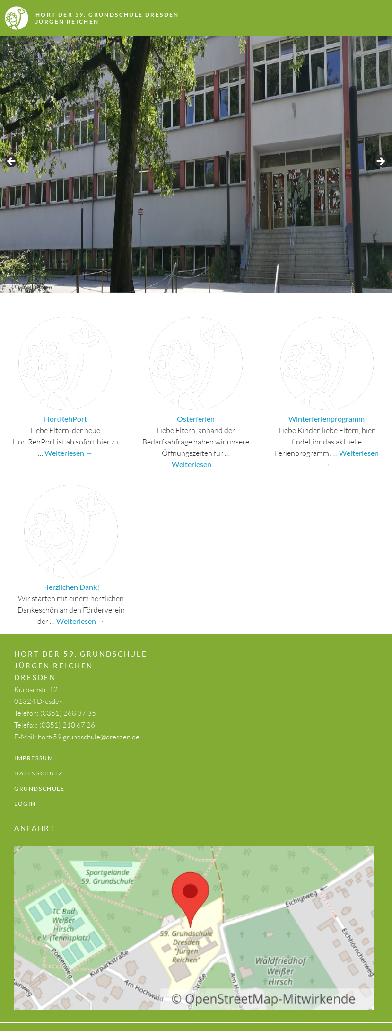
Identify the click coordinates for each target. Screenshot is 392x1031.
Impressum (33, 758)
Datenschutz (38, 773)
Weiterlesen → (68, 452)
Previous (12, 162)
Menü (359, 19)
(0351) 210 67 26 (67, 724)
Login (25, 803)
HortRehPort (65, 418)
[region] (196, 164)
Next (380, 162)
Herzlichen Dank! (71, 586)
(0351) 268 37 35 (68, 713)
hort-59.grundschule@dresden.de (88, 736)
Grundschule (39, 788)
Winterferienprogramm (326, 418)
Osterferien (196, 418)
